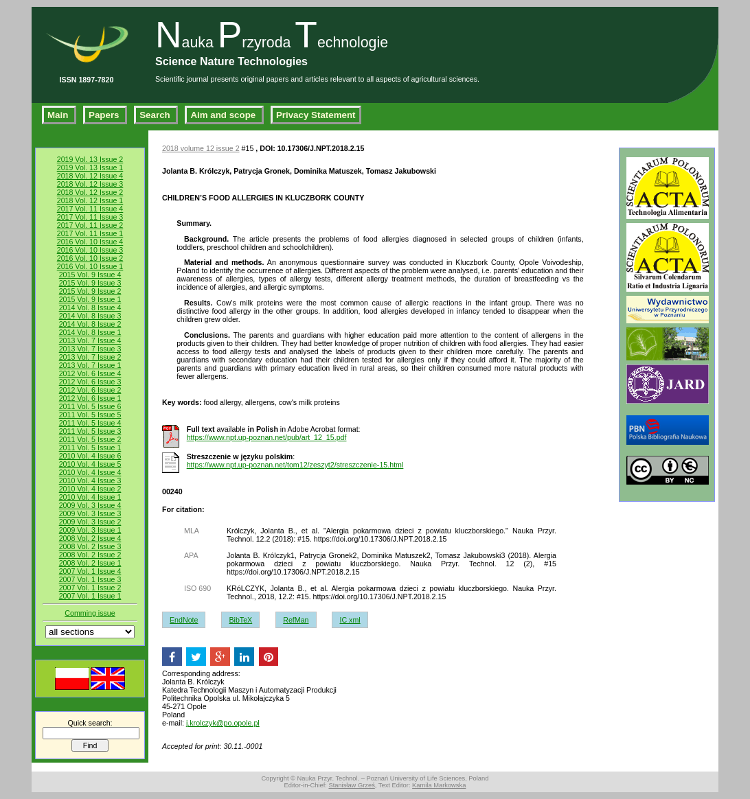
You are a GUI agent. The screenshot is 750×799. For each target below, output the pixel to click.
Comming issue (90, 613)
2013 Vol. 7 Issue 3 (90, 349)
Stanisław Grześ (351, 785)
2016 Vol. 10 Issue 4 (90, 242)
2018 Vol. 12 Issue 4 (90, 176)
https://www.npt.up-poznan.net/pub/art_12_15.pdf (267, 437)
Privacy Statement (316, 115)
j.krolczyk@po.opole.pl (223, 723)
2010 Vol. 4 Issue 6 (90, 456)
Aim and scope (224, 115)
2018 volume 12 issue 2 (201, 148)
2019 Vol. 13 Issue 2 (90, 159)
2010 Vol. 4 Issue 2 (90, 489)
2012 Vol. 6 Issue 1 (90, 398)
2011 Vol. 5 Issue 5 (90, 414)
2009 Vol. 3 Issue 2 (90, 522)
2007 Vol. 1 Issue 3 (90, 579)
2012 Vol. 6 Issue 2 (90, 390)
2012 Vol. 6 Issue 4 (90, 373)
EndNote (184, 620)
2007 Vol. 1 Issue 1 (90, 596)
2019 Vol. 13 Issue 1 (90, 167)
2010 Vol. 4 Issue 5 (90, 464)
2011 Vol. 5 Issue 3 (90, 431)
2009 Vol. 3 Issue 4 (90, 505)
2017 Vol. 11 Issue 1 (90, 233)
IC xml (349, 620)
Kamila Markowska (439, 785)
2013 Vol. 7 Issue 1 (90, 365)
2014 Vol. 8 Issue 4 (90, 307)
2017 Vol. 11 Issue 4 (90, 209)
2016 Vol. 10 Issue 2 (90, 258)
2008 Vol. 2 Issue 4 (90, 538)
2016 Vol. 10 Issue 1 (90, 266)
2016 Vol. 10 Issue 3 (90, 250)
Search (155, 115)
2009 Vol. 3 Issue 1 (90, 530)
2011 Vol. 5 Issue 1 (90, 447)
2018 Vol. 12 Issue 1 (90, 200)
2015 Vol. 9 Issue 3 (90, 283)
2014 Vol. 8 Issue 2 (90, 324)
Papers (105, 115)
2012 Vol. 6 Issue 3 (90, 382)
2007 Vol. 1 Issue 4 (90, 571)
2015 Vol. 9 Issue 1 (90, 299)
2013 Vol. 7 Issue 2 (90, 357)
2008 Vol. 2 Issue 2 (90, 555)
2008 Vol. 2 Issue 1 (90, 563)
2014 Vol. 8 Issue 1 (90, 332)
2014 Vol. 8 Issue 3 (90, 316)
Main (59, 115)
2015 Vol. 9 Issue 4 (90, 274)
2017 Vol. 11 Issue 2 (90, 225)
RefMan (295, 620)
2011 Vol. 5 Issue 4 (90, 423)
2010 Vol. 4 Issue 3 (90, 480)
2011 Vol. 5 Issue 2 (90, 439)
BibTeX (240, 620)
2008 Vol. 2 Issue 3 (90, 546)
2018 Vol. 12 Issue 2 (90, 192)
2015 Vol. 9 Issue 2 (90, 291)
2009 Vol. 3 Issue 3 (90, 513)
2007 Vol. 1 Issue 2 (90, 587)
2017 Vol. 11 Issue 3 (90, 217)
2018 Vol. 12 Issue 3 (90, 184)
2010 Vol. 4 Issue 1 (90, 497)
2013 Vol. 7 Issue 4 (90, 340)
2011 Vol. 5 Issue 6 (90, 406)
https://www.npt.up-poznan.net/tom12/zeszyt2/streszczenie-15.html (295, 465)
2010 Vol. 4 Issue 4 (90, 472)
